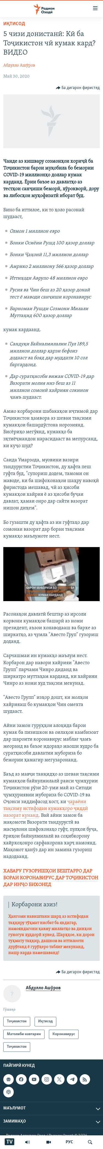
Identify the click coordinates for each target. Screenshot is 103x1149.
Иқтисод (14, 23)
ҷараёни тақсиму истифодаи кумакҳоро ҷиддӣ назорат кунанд (45, 808)
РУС (69, 1142)
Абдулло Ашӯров (19, 65)
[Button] (78, 88)
